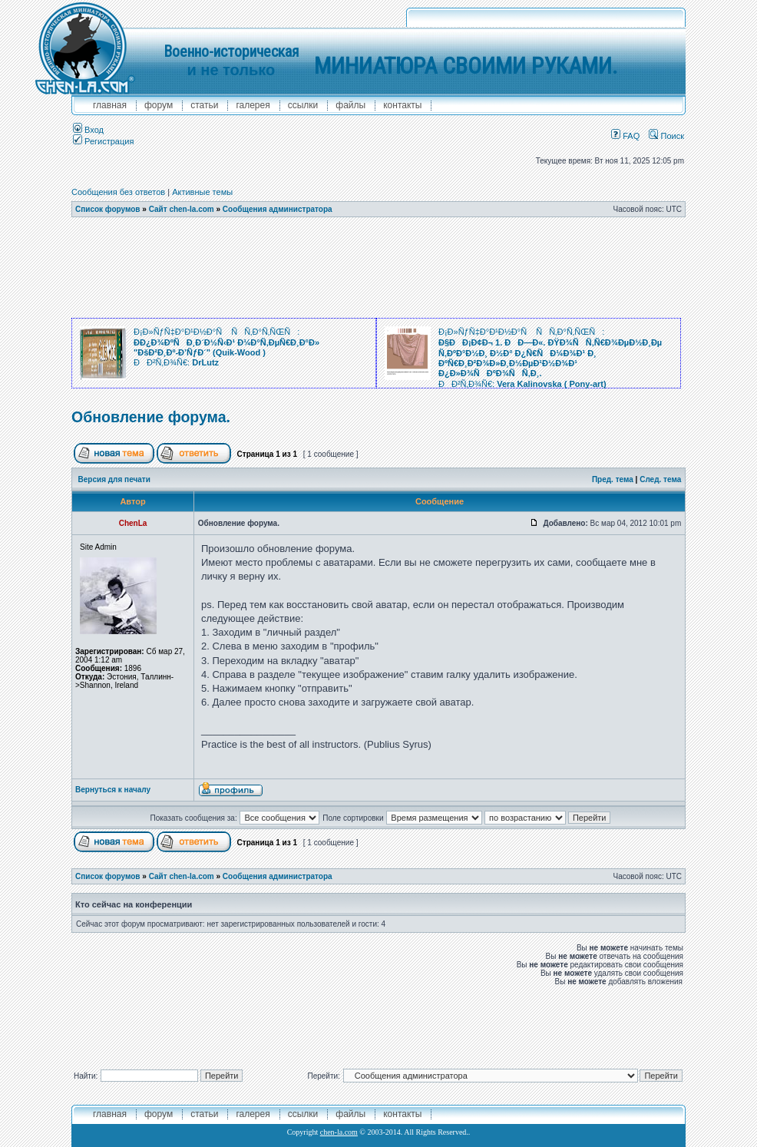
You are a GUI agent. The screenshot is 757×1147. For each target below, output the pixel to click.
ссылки (303, 105)
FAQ (625, 135)
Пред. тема (612, 479)
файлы (350, 105)
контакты (402, 105)
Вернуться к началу (112, 789)
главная (110, 105)
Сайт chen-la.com (181, 209)
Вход (88, 129)
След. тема (660, 479)
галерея (252, 105)
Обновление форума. (150, 416)
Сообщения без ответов (118, 192)
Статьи (204, 105)
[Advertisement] (378, 267)
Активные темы (202, 192)
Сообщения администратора (277, 209)
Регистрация (103, 141)
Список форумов (107, 209)
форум (158, 105)
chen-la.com (339, 1132)
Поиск (666, 135)
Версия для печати (114, 479)
